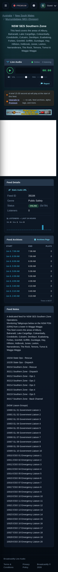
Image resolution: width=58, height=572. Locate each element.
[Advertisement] (28, 148)
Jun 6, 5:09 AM (12, 271)
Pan (34, 77)
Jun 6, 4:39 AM (12, 276)
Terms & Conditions (8, 565)
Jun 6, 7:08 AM (12, 251)
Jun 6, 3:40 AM (12, 286)
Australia (7, 15)
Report (45, 84)
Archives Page (42, 240)
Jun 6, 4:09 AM (12, 281)
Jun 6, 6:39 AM (12, 256)
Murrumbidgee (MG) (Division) (22, 19)
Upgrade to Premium (14, 101)
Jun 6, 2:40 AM (12, 296)
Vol (13, 77)
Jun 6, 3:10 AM (12, 291)
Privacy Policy (26, 565)
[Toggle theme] (34, 5)
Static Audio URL (17, 190)
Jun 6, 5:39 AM (12, 266)
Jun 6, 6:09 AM (12, 261)
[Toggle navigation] (5, 5)
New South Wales (24, 15)
